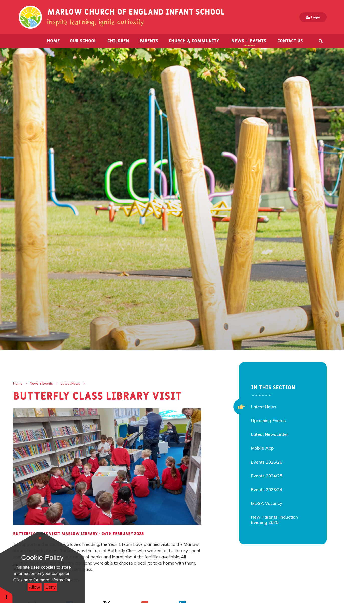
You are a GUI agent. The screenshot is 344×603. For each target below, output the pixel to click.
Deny (50, 587)
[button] (6, 595)
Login (313, 17)
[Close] (40, 538)
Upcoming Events (268, 420)
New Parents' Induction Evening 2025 (274, 519)
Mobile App (262, 448)
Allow (34, 587)
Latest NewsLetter (269, 434)
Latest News (70, 383)
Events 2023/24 (266, 489)
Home (17, 383)
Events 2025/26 (266, 462)
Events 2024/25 (266, 475)
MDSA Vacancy (266, 503)
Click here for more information (42, 580)
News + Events (41, 383)
